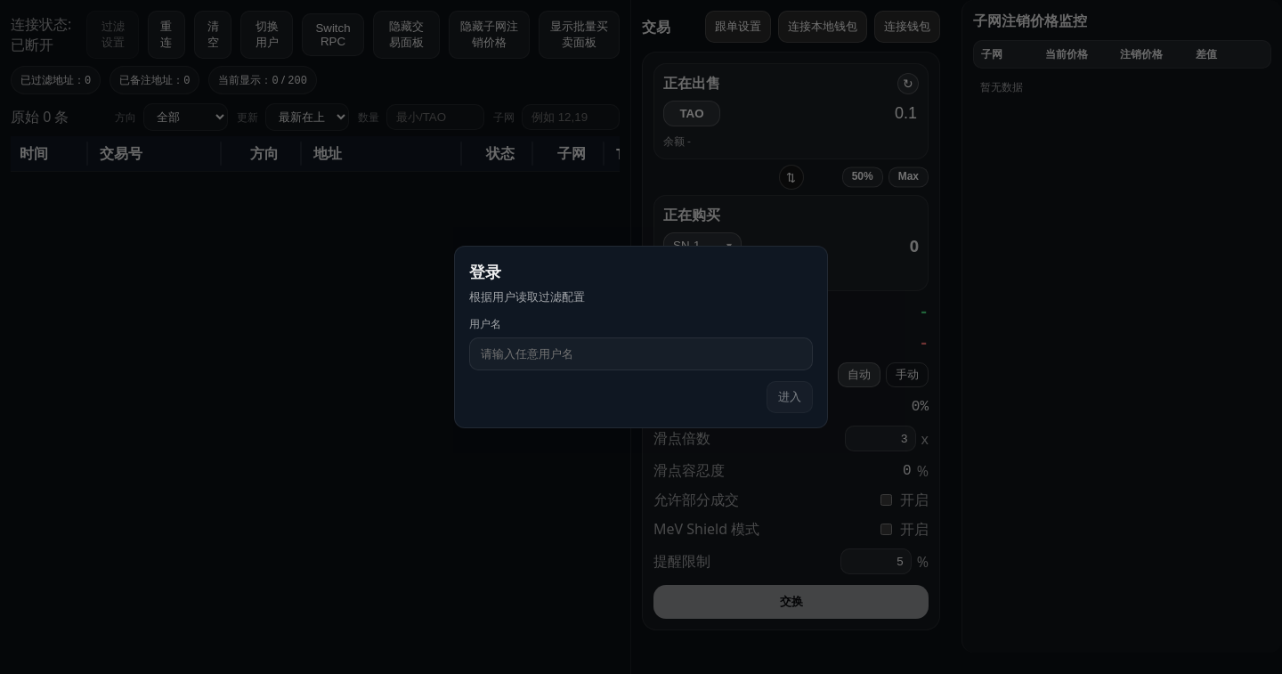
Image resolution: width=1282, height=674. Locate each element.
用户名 (485, 323)
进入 (789, 396)
